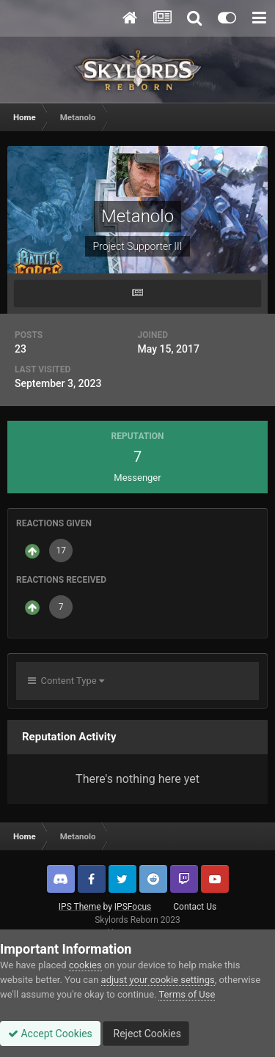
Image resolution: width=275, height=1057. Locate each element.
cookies (85, 965)
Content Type (66, 680)
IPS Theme (80, 907)
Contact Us (194, 907)
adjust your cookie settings (158, 979)
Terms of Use (186, 994)
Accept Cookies (50, 1033)
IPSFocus (132, 907)
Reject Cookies (146, 1033)
